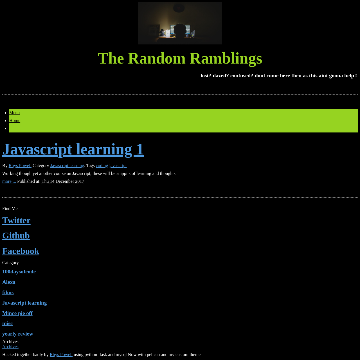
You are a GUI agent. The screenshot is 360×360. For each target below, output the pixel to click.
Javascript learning (67, 165)
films (8, 292)
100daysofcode (19, 271)
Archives (10, 346)
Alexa (8, 282)
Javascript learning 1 (73, 149)
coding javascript (111, 165)
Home (14, 120)
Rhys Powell (20, 165)
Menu (14, 112)
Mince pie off (17, 313)
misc (7, 323)
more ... (9, 181)
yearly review (17, 334)
